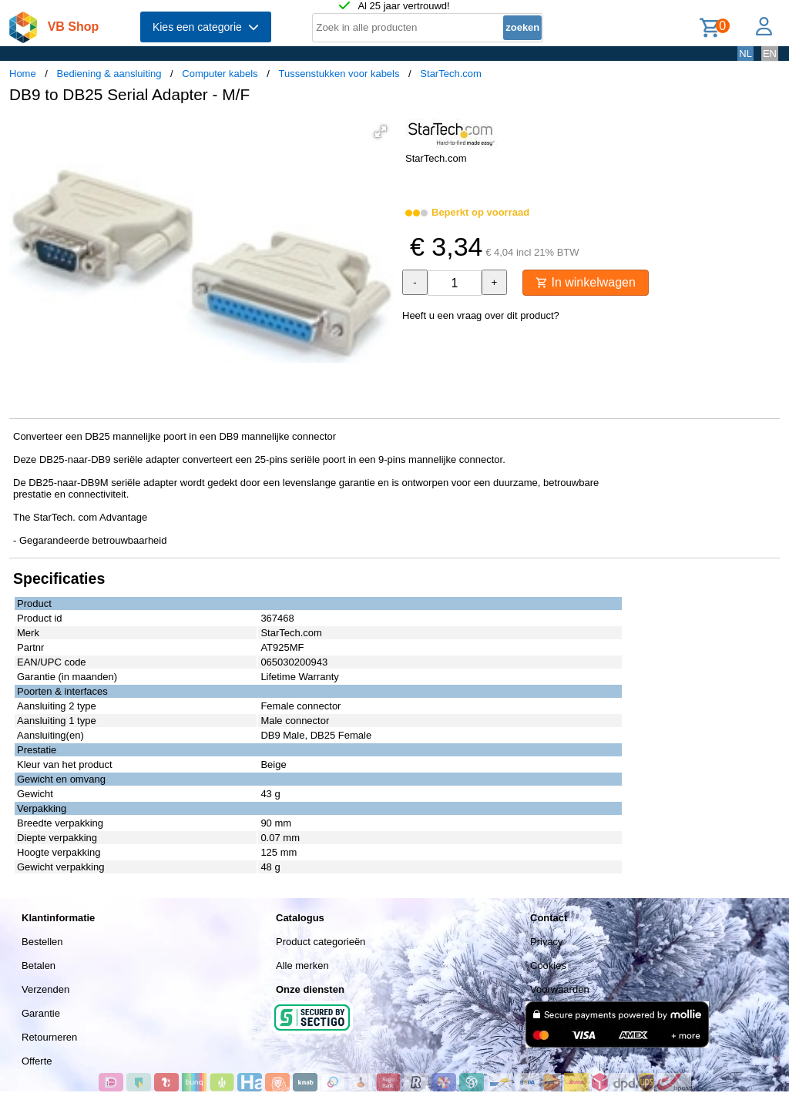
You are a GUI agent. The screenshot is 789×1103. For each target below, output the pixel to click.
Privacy (546, 941)
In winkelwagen (586, 282)
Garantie (41, 1013)
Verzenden (45, 989)
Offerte (37, 1061)
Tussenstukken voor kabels (338, 73)
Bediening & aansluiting (109, 73)
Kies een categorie (206, 27)
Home (22, 73)
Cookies (548, 965)
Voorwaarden (559, 989)
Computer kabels (219, 73)
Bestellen (42, 941)
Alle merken (302, 965)
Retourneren (49, 1037)
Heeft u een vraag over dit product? (480, 315)
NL (745, 53)
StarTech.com (450, 73)
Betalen (38, 965)
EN (770, 53)
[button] (380, 131)
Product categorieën (320, 941)
